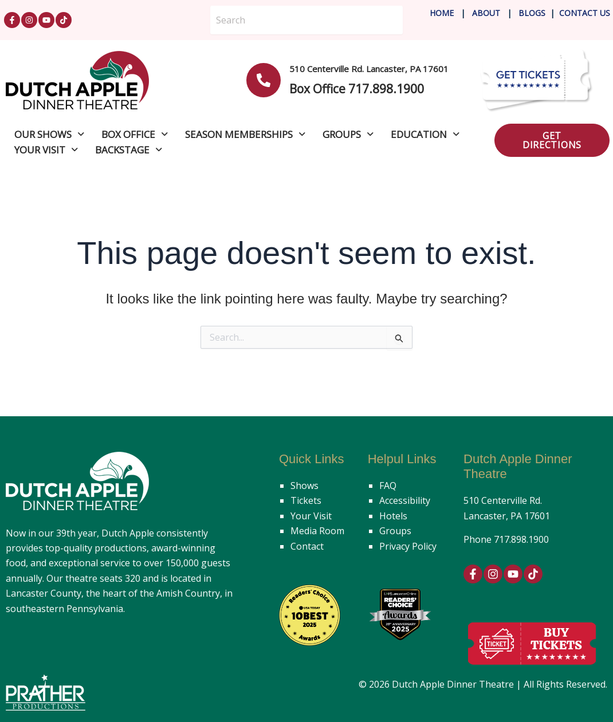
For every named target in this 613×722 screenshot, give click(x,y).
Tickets (305, 500)
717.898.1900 (521, 539)
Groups (395, 530)
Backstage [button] (128, 149)
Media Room (317, 530)
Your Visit (311, 516)
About (487, 12)
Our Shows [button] (49, 134)
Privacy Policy (408, 546)
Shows (304, 485)
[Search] (306, 20)
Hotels (393, 516)
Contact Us (584, 12)
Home (442, 12)
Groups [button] (348, 134)
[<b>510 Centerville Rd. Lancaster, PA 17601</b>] (263, 80)
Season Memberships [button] (245, 134)
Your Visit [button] (46, 149)
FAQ (387, 485)
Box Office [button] (134, 134)
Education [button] (425, 134)
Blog (528, 12)
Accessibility (404, 500)
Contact (307, 546)
